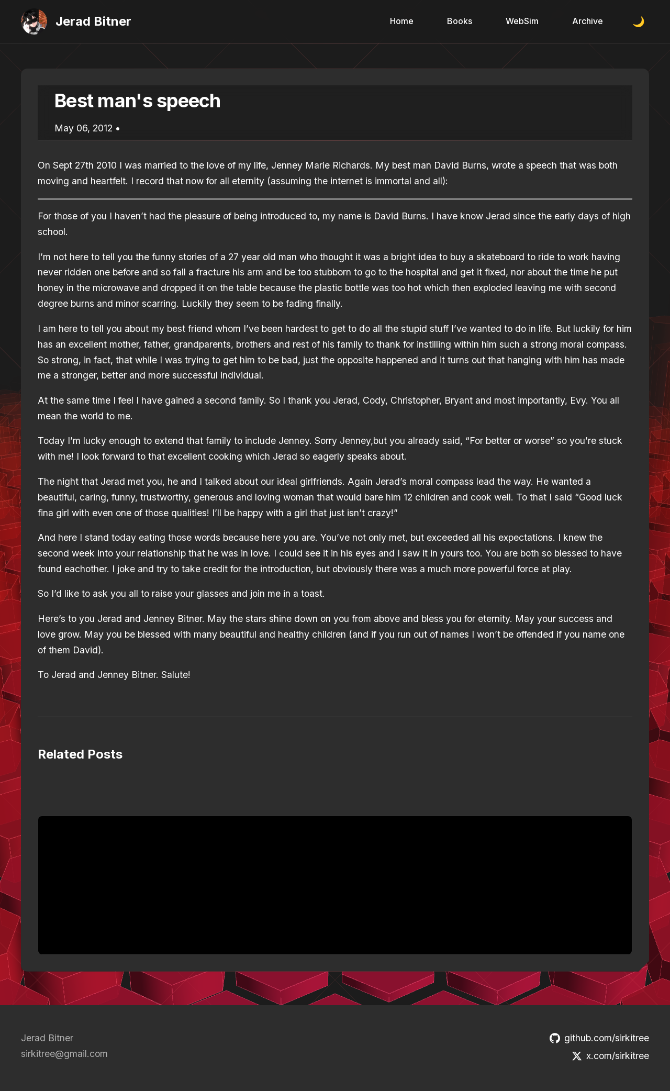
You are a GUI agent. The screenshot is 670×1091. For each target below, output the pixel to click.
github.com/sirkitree (599, 1037)
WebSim (522, 21)
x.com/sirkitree (610, 1055)
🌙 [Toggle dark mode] (638, 21)
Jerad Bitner (93, 21)
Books (459, 21)
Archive (587, 21)
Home (402, 21)
